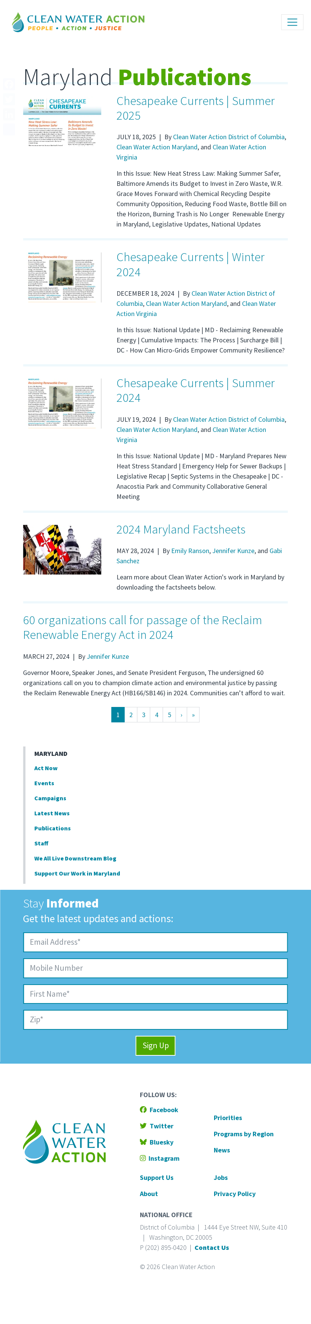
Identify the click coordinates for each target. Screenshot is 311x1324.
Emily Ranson (190, 550)
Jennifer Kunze (233, 550)
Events (44, 783)
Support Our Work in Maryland (77, 873)
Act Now (46, 768)
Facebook (159, 1109)
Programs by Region (244, 1133)
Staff (41, 843)
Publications (52, 828)
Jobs (221, 1177)
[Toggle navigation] (292, 22)
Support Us (156, 1177)
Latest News (52, 813)
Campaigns (50, 798)
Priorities (228, 1117)
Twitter (156, 1126)
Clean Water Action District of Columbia (229, 136)
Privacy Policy (235, 1193)
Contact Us (212, 1247)
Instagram (160, 1158)
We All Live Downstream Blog (75, 858)
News (222, 1150)
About (149, 1193)
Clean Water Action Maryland (157, 147)
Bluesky (156, 1142)
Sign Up (155, 1045)
